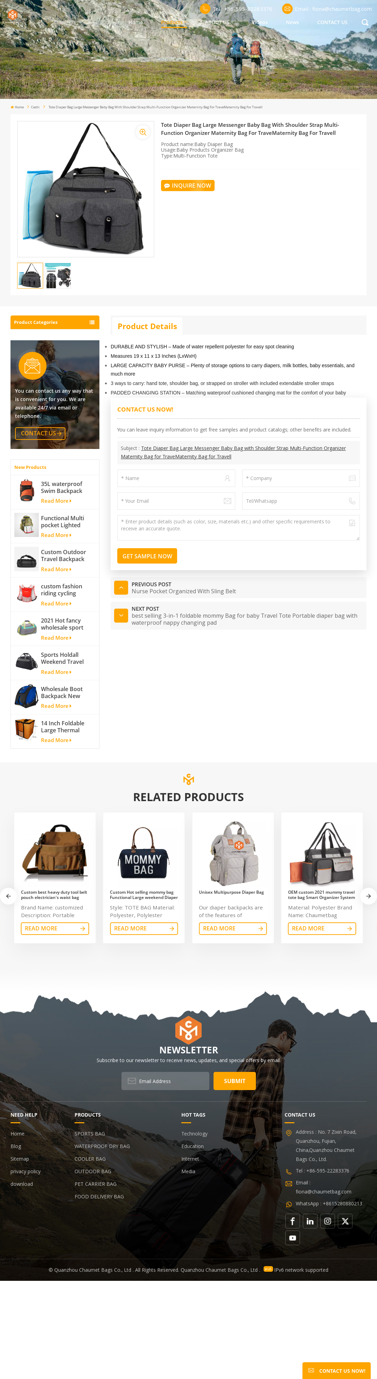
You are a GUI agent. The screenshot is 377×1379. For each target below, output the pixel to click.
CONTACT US (332, 22)
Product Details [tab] (147, 326)
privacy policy (26, 1269)
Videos (260, 22)
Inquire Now (187, 185)
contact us (38, 531)
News (292, 22)
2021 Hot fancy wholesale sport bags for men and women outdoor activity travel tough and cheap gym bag (64, 722)
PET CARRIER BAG (38, 403)
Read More (56, 598)
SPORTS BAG (31, 337)
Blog (16, 1244)
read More (41, 1026)
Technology (194, 1231)
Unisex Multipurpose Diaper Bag (231, 990)
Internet (190, 1257)
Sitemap (20, 1257)
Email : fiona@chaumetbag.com (327, 8)
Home (135, 22)
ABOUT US (217, 22)
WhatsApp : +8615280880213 (329, 1301)
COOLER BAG (32, 370)
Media (188, 1269)
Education (192, 1244)
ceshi (35, 107)
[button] (368, 994)
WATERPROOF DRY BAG (47, 354)
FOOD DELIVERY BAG (43, 419)
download (22, 1282)
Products (172, 22)
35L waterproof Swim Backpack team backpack (61, 586)
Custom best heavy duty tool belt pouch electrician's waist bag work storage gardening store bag (54, 993)
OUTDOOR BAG (35, 387)
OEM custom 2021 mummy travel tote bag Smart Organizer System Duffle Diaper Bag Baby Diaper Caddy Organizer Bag (321, 993)
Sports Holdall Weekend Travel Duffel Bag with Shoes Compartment (62, 756)
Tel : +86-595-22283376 (236, 8)
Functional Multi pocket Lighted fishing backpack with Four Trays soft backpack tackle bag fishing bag (64, 620)
